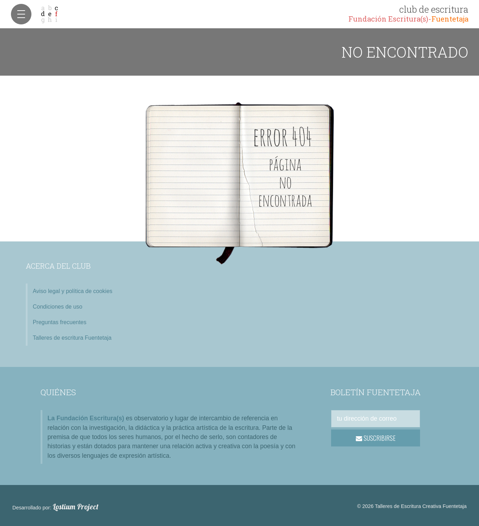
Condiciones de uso (58, 307)
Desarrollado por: (55, 507)
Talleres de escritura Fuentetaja (72, 338)
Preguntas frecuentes (59, 322)
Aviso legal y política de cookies (73, 291)
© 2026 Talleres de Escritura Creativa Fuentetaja (412, 506)
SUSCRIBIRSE (376, 438)
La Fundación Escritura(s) (86, 418)
